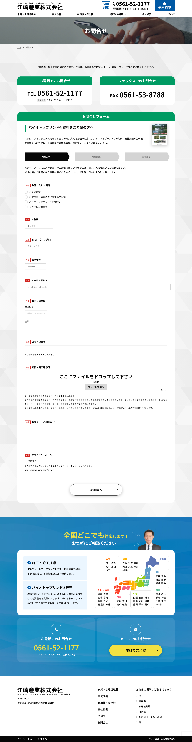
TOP (19, 47)
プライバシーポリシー (26, 739)
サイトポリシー (43, 739)
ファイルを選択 (96, 387)
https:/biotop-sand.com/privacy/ (40, 469)
